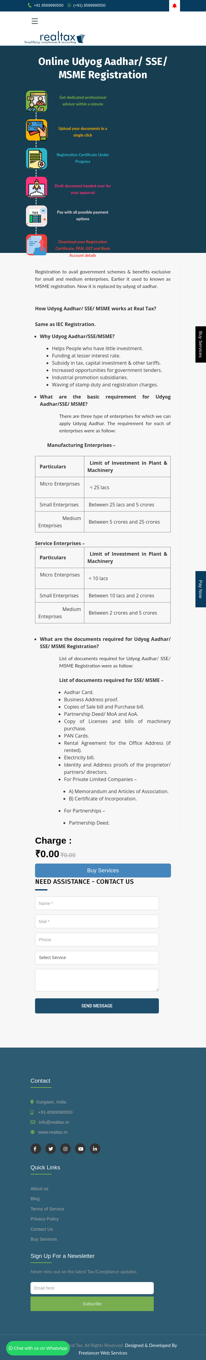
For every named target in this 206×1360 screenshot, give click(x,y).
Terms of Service (47, 1208)
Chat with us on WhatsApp (38, 1348)
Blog (35, 1198)
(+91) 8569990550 (89, 5)
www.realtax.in (53, 1132)
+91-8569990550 (54, 1112)
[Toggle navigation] (103, 21)
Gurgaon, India (51, 1101)
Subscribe (92, 1303)
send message (97, 1005)
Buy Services (200, 344)
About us (39, 1188)
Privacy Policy (45, 1218)
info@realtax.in (54, 1122)
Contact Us (42, 1229)
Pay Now (200, 589)
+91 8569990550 (48, 5)
